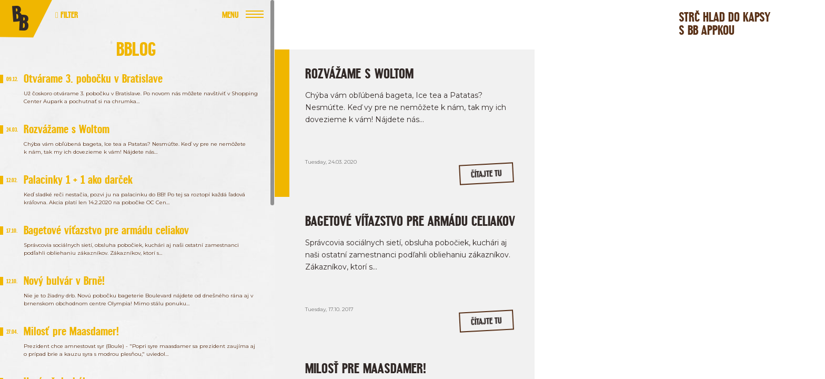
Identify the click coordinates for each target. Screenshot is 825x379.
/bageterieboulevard (696, 178)
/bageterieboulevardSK (613, 178)
